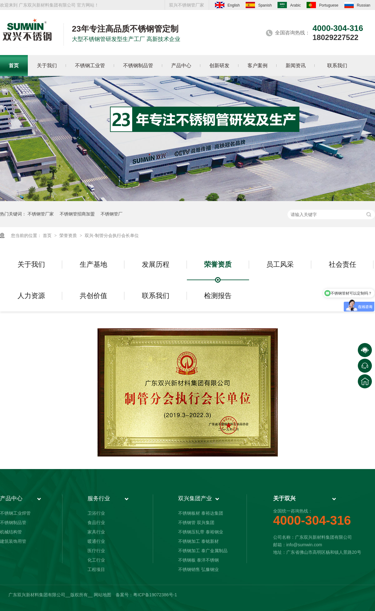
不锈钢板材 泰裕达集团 (200, 513)
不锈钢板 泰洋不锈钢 (198, 560)
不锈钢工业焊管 (15, 513)
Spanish (259, 5)
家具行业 (96, 531)
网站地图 (102, 594)
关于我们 (31, 264)
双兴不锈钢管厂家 (186, 5)
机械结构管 (11, 531)
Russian (357, 5)
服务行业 (99, 498)
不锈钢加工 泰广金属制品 (203, 550)
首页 (48, 235)
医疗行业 (96, 550)
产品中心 (11, 498)
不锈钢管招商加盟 (77, 213)
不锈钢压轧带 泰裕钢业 (200, 531)
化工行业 (96, 560)
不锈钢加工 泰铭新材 (198, 541)
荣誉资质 (68, 235)
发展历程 (155, 264)
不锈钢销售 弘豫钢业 (198, 569)
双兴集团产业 (195, 498)
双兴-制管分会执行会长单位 (112, 235)
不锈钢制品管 (13, 522)
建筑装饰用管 (13, 541)
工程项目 (96, 569)
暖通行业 (96, 541)
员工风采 (280, 264)
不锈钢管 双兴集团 (196, 522)
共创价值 (93, 296)
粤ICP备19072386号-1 (155, 594)
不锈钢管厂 (111, 213)
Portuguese (322, 5)
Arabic (289, 5)
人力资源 (31, 296)
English (227, 5)
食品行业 (96, 522)
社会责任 (342, 264)
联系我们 (155, 296)
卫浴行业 (96, 513)
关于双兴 (284, 498)
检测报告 (218, 296)
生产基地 (93, 264)
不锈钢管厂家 (41, 213)
